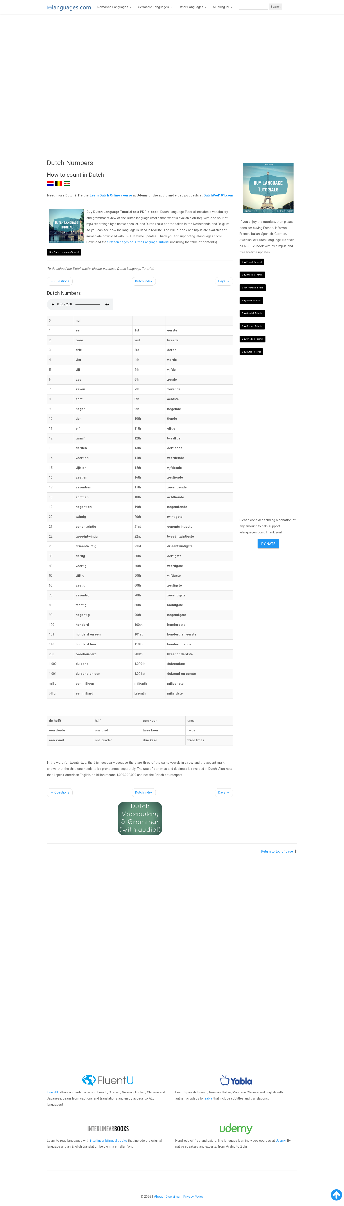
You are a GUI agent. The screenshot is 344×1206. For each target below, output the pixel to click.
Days (224, 281)
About (158, 1197)
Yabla (208, 1098)
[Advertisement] (140, 50)
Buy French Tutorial (252, 262)
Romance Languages (114, 7)
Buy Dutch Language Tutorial (64, 252)
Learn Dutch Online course (111, 195)
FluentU (52, 1092)
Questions (59, 281)
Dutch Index (143, 281)
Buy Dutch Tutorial (251, 351)
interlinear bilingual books (108, 1141)
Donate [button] (268, 544)
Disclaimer (173, 1197)
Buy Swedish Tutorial (252, 338)
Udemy (281, 1141)
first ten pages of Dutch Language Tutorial (138, 242)
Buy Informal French (252, 274)
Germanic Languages (155, 7)
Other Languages (193, 7)
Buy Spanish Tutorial (252, 313)
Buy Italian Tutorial (251, 300)
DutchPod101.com (218, 195)
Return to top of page (277, 851)
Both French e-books (252, 287)
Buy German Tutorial (252, 326)
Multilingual (222, 7)
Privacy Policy (193, 1197)
